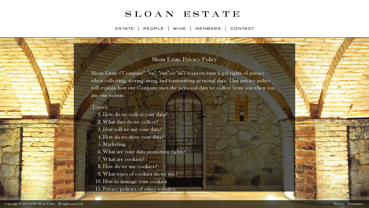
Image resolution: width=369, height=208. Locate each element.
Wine (179, 28)
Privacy (339, 204)
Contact (242, 28)
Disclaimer (355, 204)
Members (208, 28)
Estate (124, 28)
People (153, 28)
